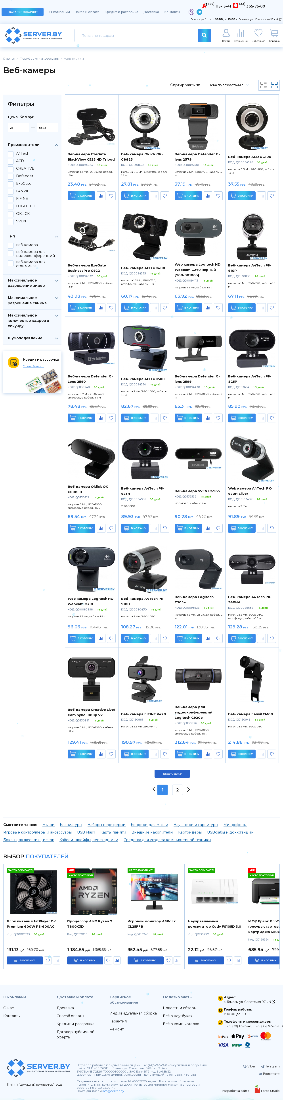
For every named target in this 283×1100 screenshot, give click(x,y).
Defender (24, 176)
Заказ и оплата (87, 12)
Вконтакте (269, 1074)
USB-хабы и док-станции (230, 832)
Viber (249, 1066)
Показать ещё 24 (172, 773)
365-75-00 (255, 6)
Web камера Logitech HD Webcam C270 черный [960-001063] (197, 269)
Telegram (270, 1066)
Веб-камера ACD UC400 (143, 268)
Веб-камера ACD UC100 (249, 157)
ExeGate (23, 184)
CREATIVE (25, 169)
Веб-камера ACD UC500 (143, 379)
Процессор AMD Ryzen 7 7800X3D (89, 924)
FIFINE (22, 199)
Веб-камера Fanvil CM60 (250, 714)
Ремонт (117, 1029)
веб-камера (27, 245)
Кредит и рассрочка (121, 12)
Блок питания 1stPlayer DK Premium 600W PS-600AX (31, 924)
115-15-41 (223, 6)
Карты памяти (113, 832)
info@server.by (113, 1091)
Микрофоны (235, 825)
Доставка (151, 12)
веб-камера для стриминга (31, 264)
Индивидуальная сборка (133, 1013)
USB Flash (86, 832)
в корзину (27, 960)
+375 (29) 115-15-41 (237, 1026)
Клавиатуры (71, 825)
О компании (59, 12)
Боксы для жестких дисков (28, 840)
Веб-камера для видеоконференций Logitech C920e (193, 712)
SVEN (21, 221)
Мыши (48, 825)
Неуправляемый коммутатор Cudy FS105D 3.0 (214, 924)
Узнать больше (33, 366)
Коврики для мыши (149, 825)
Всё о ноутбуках (177, 1016)
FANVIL (22, 191)
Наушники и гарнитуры (196, 825)
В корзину (81, 195)
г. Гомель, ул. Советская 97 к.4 (258, 19)
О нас (8, 1008)
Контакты (172, 12)
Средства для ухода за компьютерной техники (167, 840)
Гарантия (118, 1021)
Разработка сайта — (237, 1090)
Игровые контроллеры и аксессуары (37, 832)
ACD (20, 161)
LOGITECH (25, 206)
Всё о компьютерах (181, 1024)
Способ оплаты (70, 1016)
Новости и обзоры (180, 1008)
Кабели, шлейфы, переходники (88, 840)
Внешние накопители (152, 832)
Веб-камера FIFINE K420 (143, 714)
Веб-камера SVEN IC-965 (197, 491)
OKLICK (23, 214)
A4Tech (22, 153)
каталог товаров (21, 12)
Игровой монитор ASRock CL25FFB (152, 924)
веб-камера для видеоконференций (35, 254)
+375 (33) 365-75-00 (268, 1026)
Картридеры (190, 832)
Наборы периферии (107, 825)
